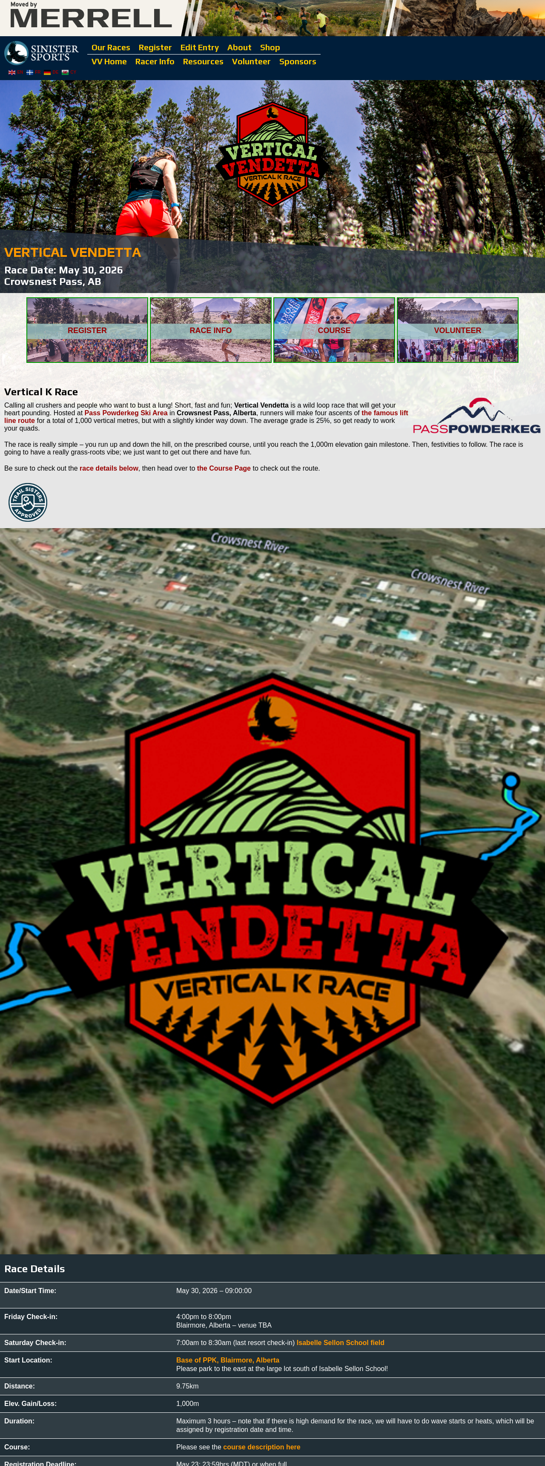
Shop (270, 47)
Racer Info (155, 61)
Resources (203, 61)
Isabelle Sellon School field (340, 1342)
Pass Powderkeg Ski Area (126, 413)
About (239, 47)
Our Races (111, 47)
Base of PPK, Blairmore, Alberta (227, 1360)
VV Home (109, 61)
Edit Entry (200, 47)
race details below (109, 468)
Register (155, 47)
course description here (261, 1447)
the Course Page (224, 468)
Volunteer (251, 61)
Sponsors (297, 61)
